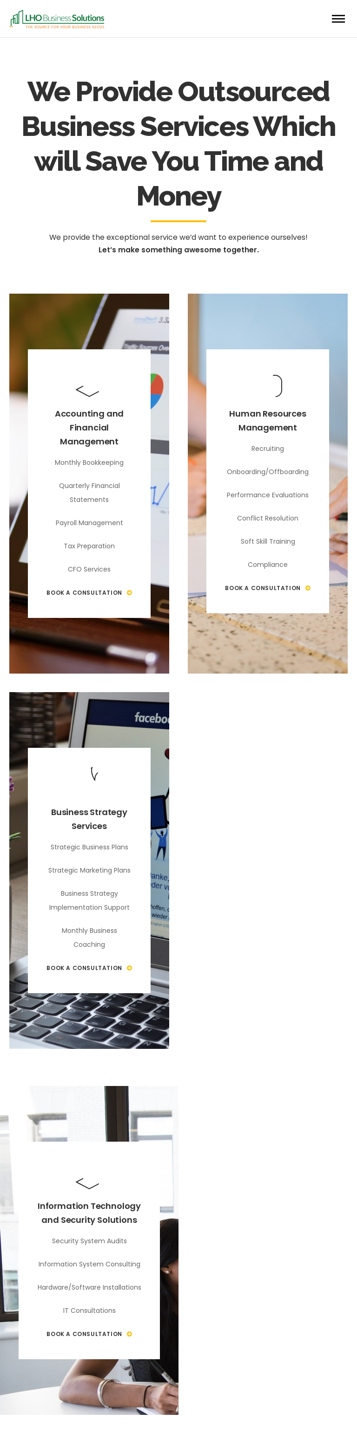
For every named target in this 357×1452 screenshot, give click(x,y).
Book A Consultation (89, 593)
